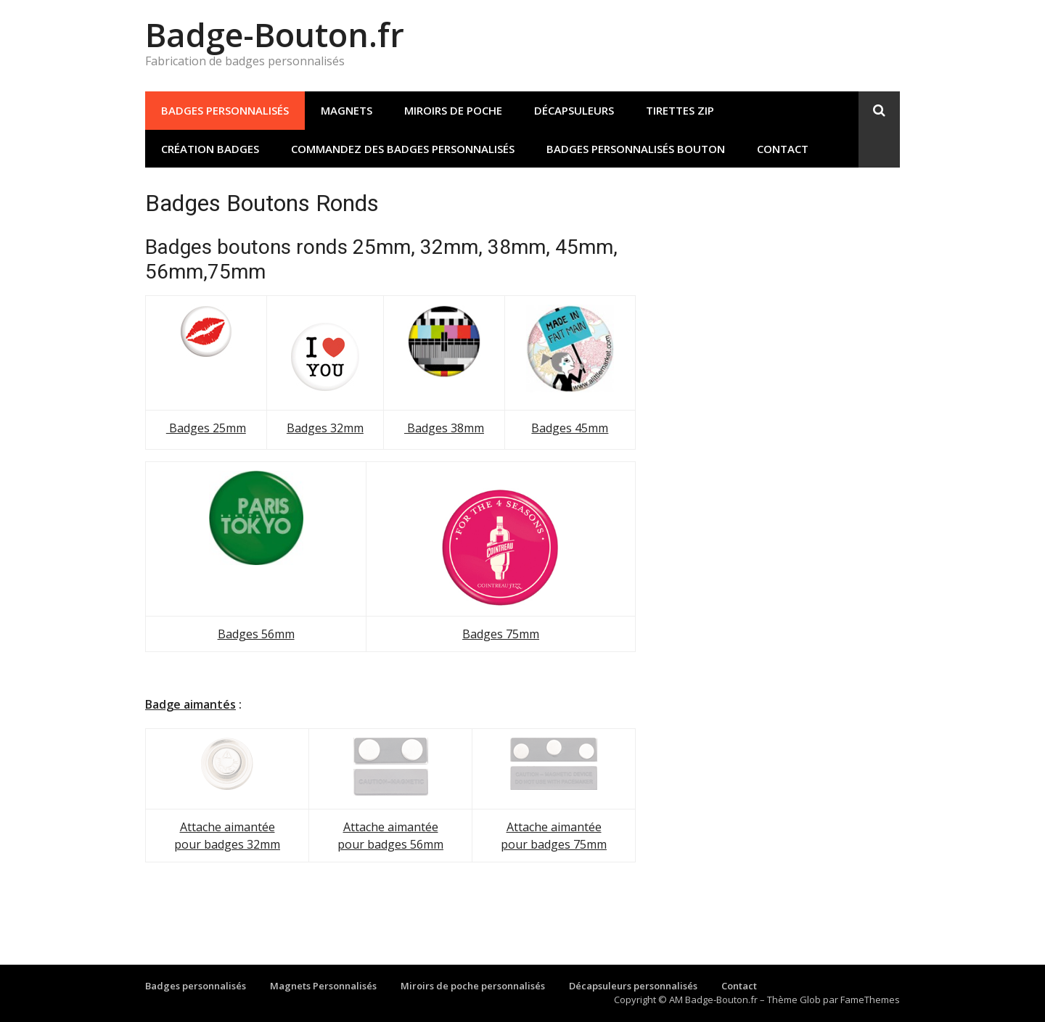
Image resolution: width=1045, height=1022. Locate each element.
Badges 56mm (256, 634)
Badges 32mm (325, 428)
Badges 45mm (569, 428)
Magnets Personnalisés (323, 985)
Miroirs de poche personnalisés (473, 985)
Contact (782, 148)
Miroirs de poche (453, 110)
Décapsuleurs (574, 110)
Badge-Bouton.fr (274, 34)
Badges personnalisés (225, 110)
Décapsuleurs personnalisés (633, 985)
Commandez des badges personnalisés (403, 148)
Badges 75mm (500, 634)
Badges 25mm (206, 428)
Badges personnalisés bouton (635, 148)
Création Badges (210, 148)
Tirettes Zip (680, 110)
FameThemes (870, 999)
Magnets (346, 110)
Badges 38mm (444, 428)
